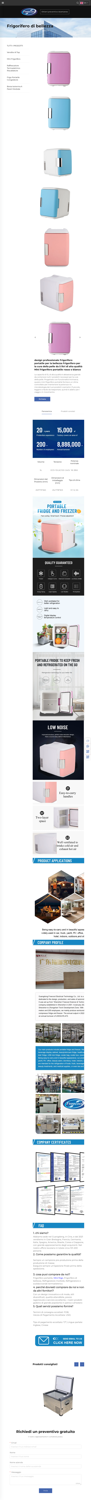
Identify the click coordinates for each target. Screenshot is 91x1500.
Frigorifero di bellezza (40, 30)
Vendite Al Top (13, 52)
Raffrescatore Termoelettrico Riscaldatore (13, 68)
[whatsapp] (87, 746)
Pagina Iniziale (13, 30)
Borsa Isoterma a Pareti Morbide (14, 87)
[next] (80, 337)
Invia (45, 1491)
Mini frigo (59, 1278)
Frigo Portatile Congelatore (13, 78)
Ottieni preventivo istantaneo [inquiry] (54, 12)
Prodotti (25, 30)
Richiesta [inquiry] (42, 399)
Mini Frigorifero (13, 59)
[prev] (35, 337)
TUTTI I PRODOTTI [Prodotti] (15, 46)
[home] (30, 12)
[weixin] (87, 757)
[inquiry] (87, 741)
